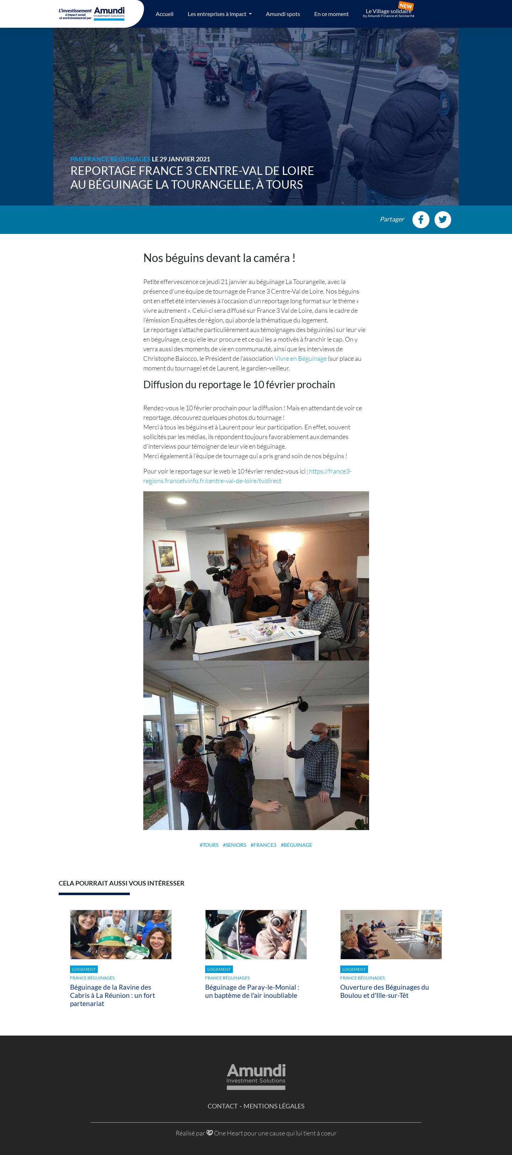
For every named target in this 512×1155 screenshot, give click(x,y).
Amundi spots (283, 13)
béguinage (298, 845)
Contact (223, 1106)
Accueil (165, 13)
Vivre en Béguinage (300, 358)
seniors (236, 845)
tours (210, 845)
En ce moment (331, 13)
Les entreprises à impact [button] (217, 13)
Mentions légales (274, 1106)
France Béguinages (117, 159)
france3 (265, 845)
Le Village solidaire (388, 12)
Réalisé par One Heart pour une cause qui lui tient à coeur (256, 1133)
